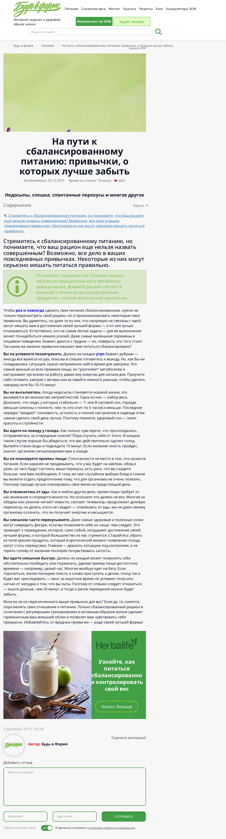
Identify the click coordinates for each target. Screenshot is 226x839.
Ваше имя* (16, 816)
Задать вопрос (132, 21)
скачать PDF (137, 48)
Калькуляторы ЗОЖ (181, 9)
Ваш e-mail (64, 816)
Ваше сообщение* (21, 772)
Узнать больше (116, 706)
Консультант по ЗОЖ (94, 21)
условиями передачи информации (111, 828)
